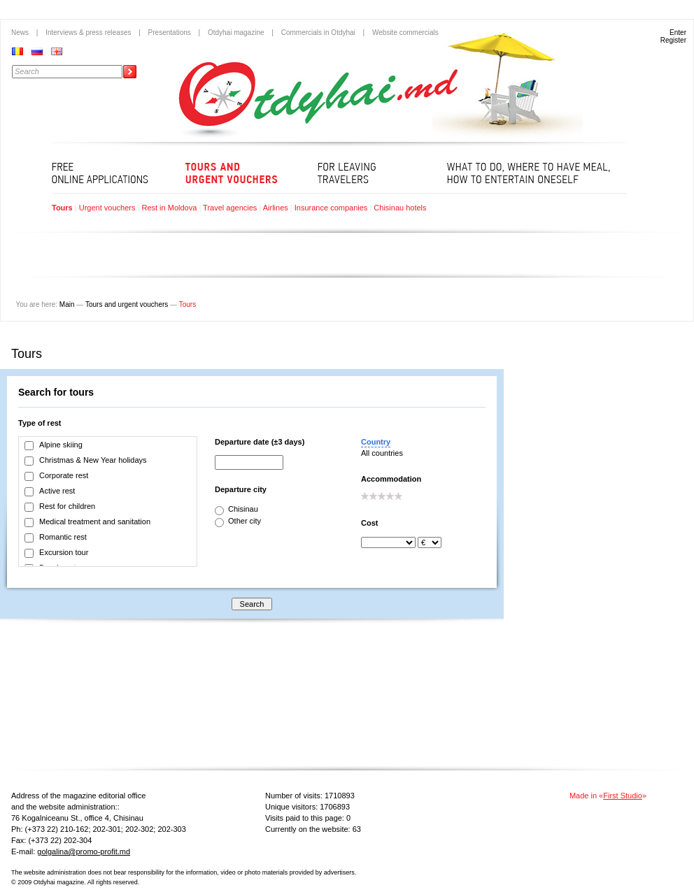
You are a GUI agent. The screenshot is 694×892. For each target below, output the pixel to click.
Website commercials (405, 32)
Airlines (275, 207)
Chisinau (236, 509)
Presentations (169, 32)
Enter (678, 32)
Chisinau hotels (400, 207)
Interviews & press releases (88, 32)
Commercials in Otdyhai (318, 32)
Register (673, 40)
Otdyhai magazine (236, 32)
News (20, 32)
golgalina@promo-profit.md (83, 851)
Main (67, 304)
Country (375, 442)
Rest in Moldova (169, 207)
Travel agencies (230, 207)
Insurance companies (331, 207)
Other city (238, 521)
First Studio (622, 795)
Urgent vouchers (107, 207)
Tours (62, 207)
